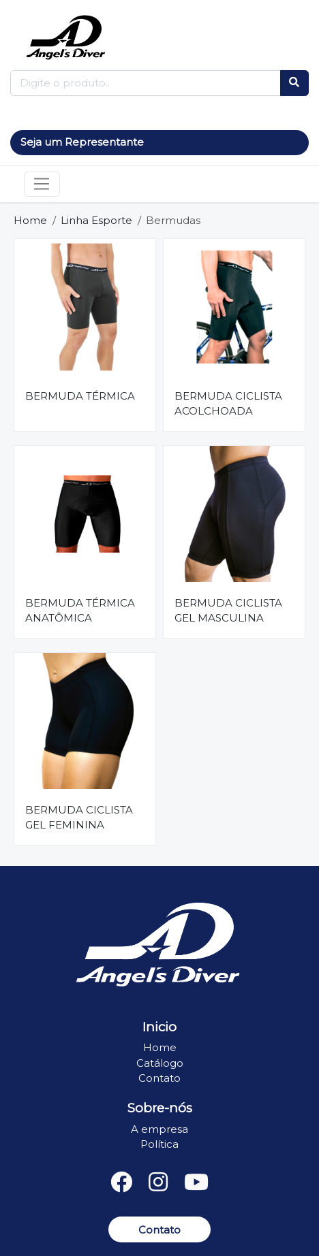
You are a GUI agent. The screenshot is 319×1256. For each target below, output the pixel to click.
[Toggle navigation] (42, 184)
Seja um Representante (82, 141)
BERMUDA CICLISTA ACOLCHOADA (228, 403)
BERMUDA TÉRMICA (80, 395)
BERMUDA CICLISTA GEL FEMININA (79, 817)
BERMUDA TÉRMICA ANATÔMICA (80, 610)
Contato (159, 1078)
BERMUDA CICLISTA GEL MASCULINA (228, 610)
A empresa (159, 1129)
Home (30, 220)
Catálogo (159, 1063)
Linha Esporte (96, 220)
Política (159, 1144)
